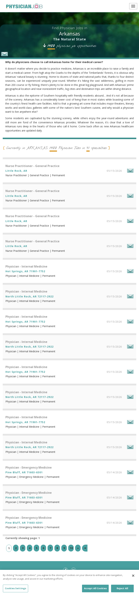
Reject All (122, 590)
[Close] (133, 578)
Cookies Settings (15, 590)
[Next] (78, 548)
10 (71, 548)
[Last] (84, 548)
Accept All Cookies (95, 590)
